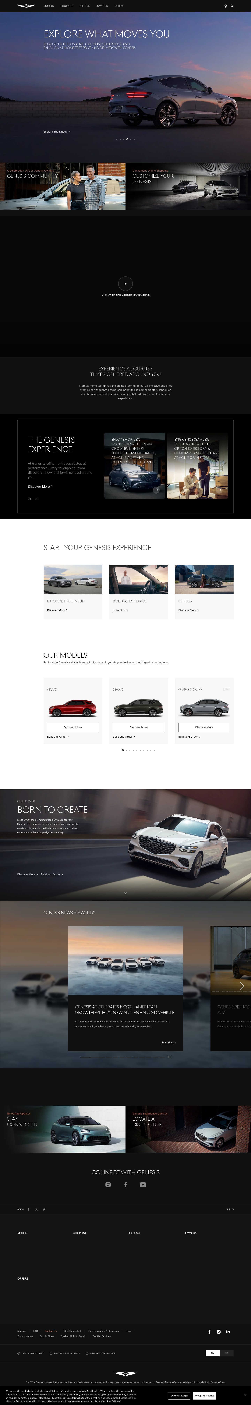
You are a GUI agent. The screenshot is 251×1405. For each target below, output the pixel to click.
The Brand (134, 1240)
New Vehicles (80, 1240)
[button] (117, 139)
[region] (125, 1395)
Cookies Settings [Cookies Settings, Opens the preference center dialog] (179, 1396)
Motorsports (135, 1259)
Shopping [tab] (67, 6)
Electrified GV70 (26, 1316)
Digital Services (193, 1253)
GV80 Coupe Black (27, 1265)
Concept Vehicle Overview (31, 1323)
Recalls (189, 1265)
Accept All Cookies (204, 1396)
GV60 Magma (24, 1329)
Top (228, 1209)
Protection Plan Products (86, 1253)
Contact (77, 1259)
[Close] (245, 1395)
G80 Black (22, 1297)
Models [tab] (49, 6)
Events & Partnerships (141, 1253)
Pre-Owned (79, 1246)
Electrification (136, 1246)
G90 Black (22, 1310)
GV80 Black (23, 1253)
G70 (19, 1278)
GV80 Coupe (24, 1259)
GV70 (20, 1240)
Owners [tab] (102, 6)
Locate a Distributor (225, 6)
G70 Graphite (24, 1284)
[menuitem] (28, 1209)
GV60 (20, 1272)
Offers (119, 6)
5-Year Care (191, 1240)
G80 (19, 1291)
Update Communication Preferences (205, 1272)
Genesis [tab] (85, 6)
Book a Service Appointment (200, 1259)
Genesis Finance (82, 1265)
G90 (19, 1303)
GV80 (20, 1246)
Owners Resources (195, 1246)
